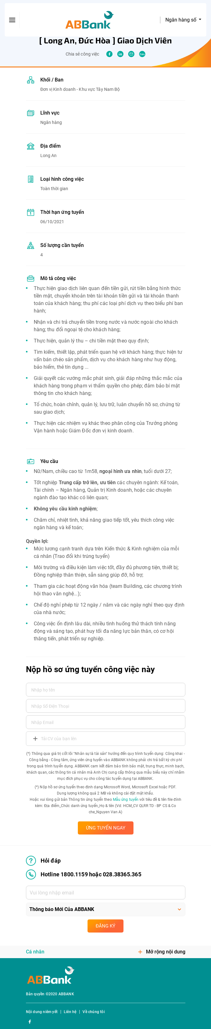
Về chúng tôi (93, 1012)
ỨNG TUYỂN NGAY (105, 828)
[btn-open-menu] (12, 20)
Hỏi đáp (43, 861)
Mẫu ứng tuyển (125, 799)
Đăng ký (105, 926)
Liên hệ (70, 1012)
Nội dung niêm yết (42, 1012)
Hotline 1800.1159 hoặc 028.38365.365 (83, 874)
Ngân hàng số (181, 20)
